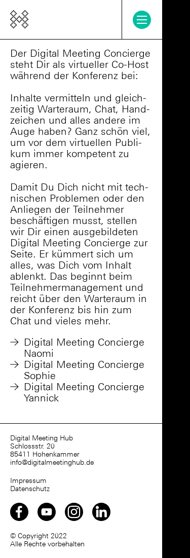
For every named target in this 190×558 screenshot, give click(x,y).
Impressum (28, 480)
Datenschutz (30, 489)
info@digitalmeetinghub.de (52, 462)
